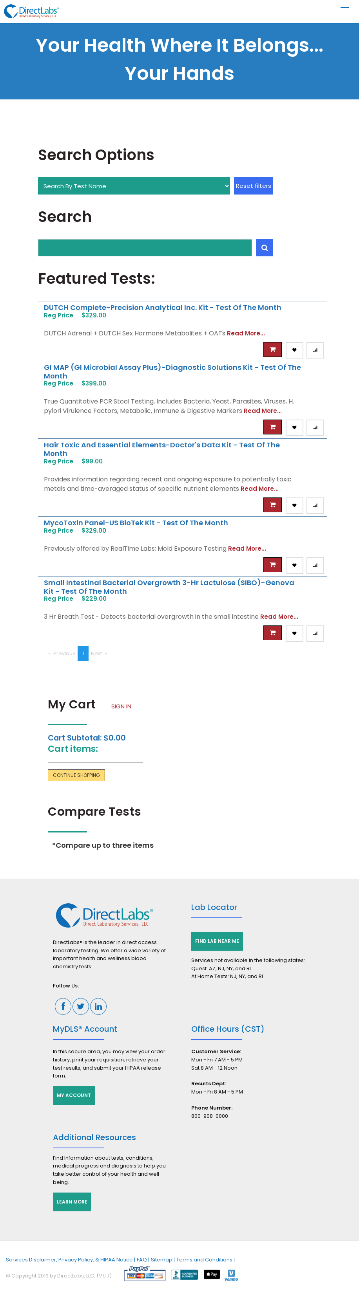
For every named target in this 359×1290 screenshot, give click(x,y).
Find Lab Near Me (217, 941)
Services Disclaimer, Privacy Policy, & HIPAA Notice (69, 1259)
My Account (74, 1095)
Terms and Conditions (204, 1259)
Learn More (72, 1201)
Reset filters (253, 186)
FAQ (142, 1259)
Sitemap (161, 1259)
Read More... (246, 333)
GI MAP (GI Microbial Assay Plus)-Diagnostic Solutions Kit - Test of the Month (172, 371)
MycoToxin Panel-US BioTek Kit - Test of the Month (136, 523)
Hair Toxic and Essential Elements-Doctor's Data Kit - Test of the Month (162, 449)
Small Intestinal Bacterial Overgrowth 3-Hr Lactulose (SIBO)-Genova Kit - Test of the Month (169, 587)
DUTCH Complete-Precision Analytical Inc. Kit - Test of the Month (162, 307)
